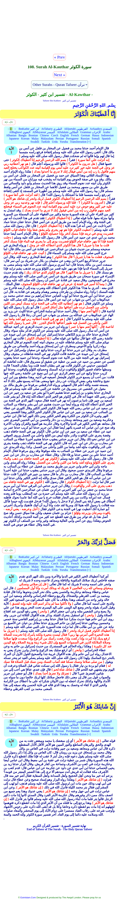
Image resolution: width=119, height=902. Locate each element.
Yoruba (64, 141)
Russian (85, 138)
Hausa (95, 135)
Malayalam (47, 138)
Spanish (106, 138)
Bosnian (33, 135)
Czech (54, 135)
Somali (96, 138)
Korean (25, 138)
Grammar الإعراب (90, 132)
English (64, 135)
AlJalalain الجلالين (67, 132)
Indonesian (107, 135)
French (75, 135)
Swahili (34, 141)
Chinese (44, 135)
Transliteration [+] (80, 141)
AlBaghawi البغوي (19, 132)
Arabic (107, 132)
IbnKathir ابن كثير (28, 128)
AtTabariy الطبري (51, 128)
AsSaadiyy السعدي (101, 128)
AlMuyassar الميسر (43, 132)
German (85, 135)
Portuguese (72, 138)
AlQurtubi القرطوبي (76, 128)
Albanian (11, 135)
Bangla (22, 135)
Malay (35, 138)
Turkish (45, 141)
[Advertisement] (59, 28)
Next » (59, 74)
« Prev (59, 57)
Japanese (14, 138)
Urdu (55, 141)
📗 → (12, 128)
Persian (60, 138)
